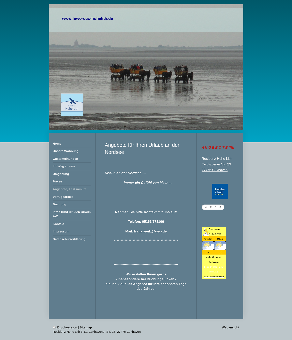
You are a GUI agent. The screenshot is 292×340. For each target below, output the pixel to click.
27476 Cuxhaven (215, 170)
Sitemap (86, 327)
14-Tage (213, 267)
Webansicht (230, 327)
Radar (220, 267)
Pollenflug (213, 272)
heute (206, 267)
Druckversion (65, 327)
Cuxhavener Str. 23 (216, 164)
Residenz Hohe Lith (217, 159)
